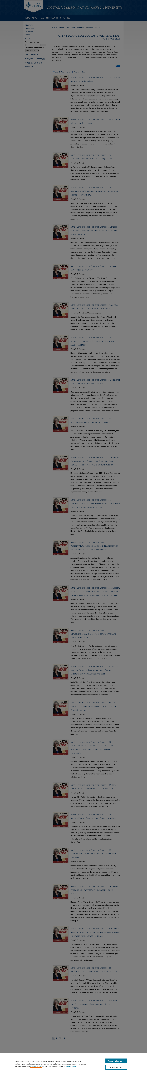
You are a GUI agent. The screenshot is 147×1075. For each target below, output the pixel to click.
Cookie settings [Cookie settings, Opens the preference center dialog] (116, 1067)
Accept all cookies (116, 1061)
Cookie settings (35, 1066)
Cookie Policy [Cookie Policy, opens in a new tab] (71, 1066)
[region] (73, 1064)
